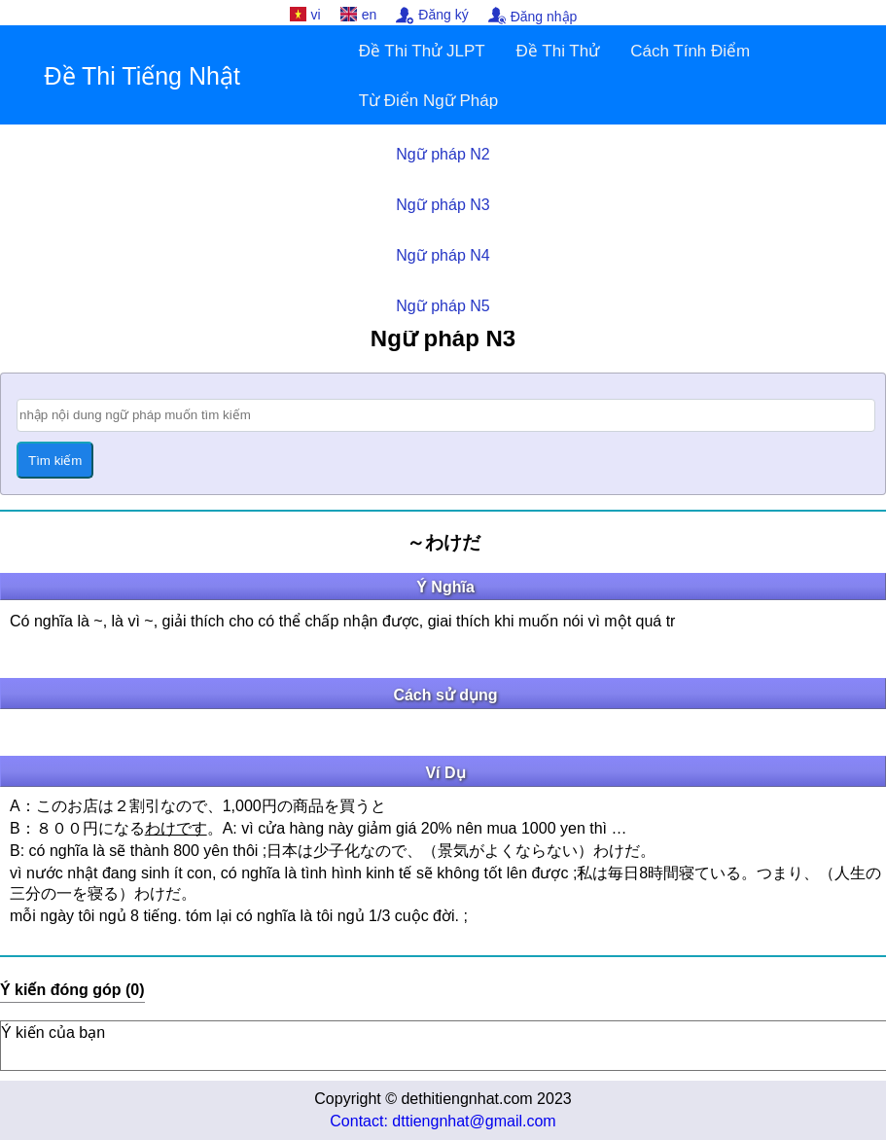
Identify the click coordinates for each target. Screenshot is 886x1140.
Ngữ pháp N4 (442, 255)
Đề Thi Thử (558, 51)
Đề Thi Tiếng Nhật (142, 75)
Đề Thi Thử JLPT (422, 51)
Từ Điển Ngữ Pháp (429, 100)
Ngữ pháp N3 (442, 204)
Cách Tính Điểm (690, 51)
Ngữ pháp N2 (442, 154)
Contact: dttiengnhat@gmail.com (442, 1121)
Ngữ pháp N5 (442, 306)
